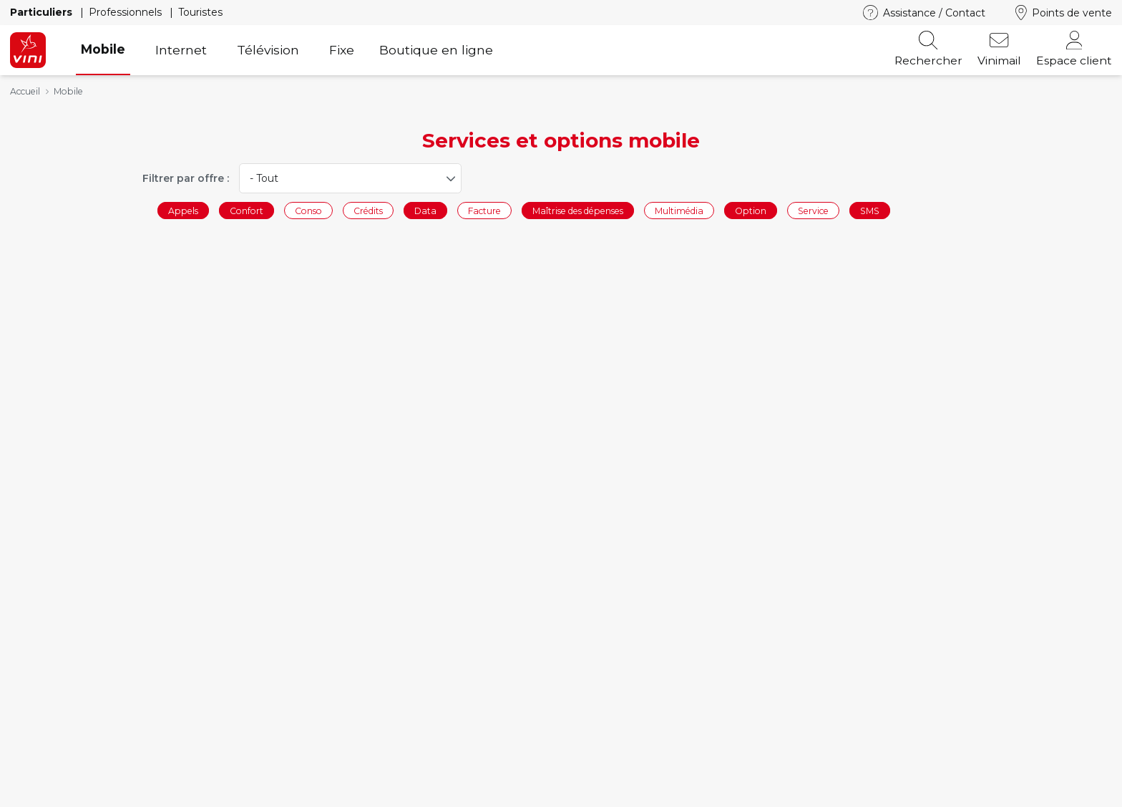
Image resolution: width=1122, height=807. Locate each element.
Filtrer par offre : (185, 178)
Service (813, 210)
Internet (181, 49)
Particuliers (42, 12)
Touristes (200, 12)
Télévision (268, 49)
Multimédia (679, 210)
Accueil (25, 91)
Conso (308, 210)
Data (425, 210)
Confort (246, 210)
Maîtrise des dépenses (577, 210)
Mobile (103, 49)
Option (750, 210)
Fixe (341, 49)
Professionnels (127, 12)
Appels (183, 210)
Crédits (368, 210)
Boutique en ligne (436, 49)
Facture (484, 210)
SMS (869, 210)
